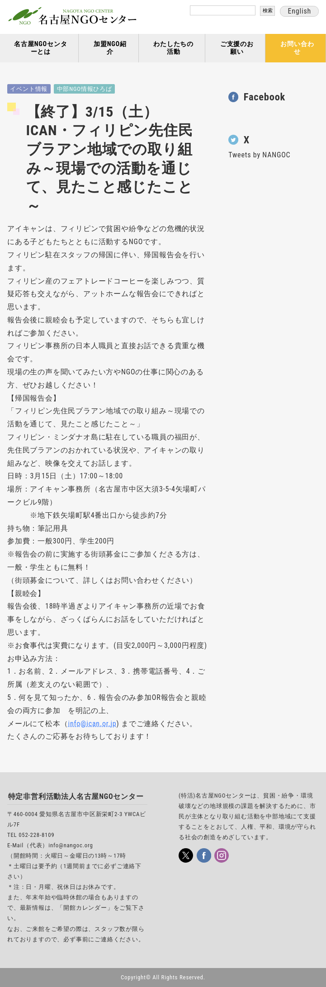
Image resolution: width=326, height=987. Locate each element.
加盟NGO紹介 (110, 48)
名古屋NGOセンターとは (40, 48)
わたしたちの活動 (173, 48)
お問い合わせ (297, 48)
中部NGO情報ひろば (84, 88)
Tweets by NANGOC (259, 155)
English (299, 11)
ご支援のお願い (237, 48)
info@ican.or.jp (92, 723)
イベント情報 (28, 88)
